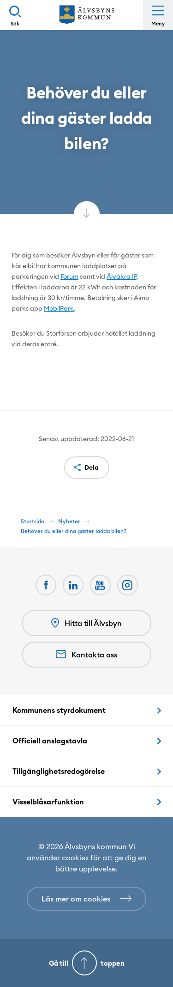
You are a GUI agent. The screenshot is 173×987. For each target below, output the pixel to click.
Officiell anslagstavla (49, 740)
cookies (75, 857)
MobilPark (59, 308)
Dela (91, 467)
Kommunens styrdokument (59, 710)
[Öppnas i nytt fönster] (127, 585)
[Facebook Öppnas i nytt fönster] (46, 585)
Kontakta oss (86, 654)
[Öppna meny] (158, 15)
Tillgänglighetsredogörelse (58, 771)
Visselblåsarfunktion (48, 801)
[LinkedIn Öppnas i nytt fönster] (73, 585)
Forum (69, 276)
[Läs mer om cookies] (86, 899)
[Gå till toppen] (86, 963)
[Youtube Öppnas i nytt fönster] (100, 585)
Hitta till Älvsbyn (86, 623)
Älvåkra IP (122, 276)
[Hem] (86, 15)
